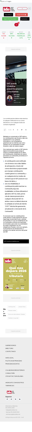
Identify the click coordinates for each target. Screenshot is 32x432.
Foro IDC (8, 15)
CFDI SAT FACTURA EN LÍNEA (14, 376)
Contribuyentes (11, 306)
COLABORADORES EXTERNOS (14, 370)
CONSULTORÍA (10, 373)
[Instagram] (11, 399)
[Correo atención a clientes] (11, 410)
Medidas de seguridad (13, 318)
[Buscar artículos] (22, 8)
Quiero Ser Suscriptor (10, 19)
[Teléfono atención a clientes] (15, 407)
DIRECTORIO (9, 348)
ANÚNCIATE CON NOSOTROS (14, 382)
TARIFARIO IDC (9, 386)
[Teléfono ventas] (12, 412)
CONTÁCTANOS (10, 351)
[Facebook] (7, 399)
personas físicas (22, 306)
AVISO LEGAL (9, 358)
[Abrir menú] (29, 8)
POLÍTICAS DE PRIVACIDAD (13, 361)
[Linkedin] (19, 399)
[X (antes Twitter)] (15, 399)
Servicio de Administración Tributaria (16, 314)
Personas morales (12, 310)
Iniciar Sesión (21, 14)
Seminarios (24, 19)
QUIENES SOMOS (10, 345)
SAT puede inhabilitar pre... (12, 241)
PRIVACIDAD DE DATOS (12, 364)
